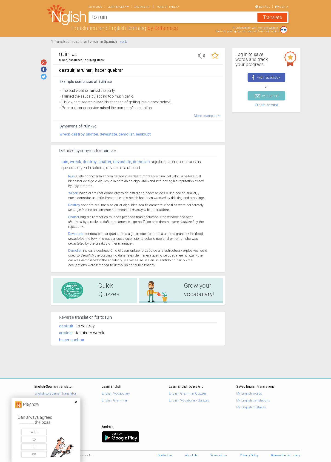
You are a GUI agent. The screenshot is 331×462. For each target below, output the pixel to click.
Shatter (73, 217)
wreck (65, 134)
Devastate (75, 234)
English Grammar (114, 400)
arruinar (66, 332)
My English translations (253, 400)
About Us (191, 455)
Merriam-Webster (268, 27)
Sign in (281, 6)
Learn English (118, 6)
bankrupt (143, 134)
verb (123, 41)
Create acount (266, 105)
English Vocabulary (116, 393)
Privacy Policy (249, 455)
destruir (66, 325)
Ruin (64, 161)
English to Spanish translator (55, 393)
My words (95, 6)
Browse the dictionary (285, 455)
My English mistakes (251, 407)
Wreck (73, 193)
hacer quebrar (71, 339)
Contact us (164, 455)
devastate (108, 134)
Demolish (75, 250)
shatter (92, 134)
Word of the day (168, 6)
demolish (126, 134)
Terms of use (218, 455)
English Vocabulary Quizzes (189, 400)
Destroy (74, 205)
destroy (78, 134)
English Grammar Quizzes (188, 393)
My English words (249, 393)
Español (262, 6)
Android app (142, 6)
